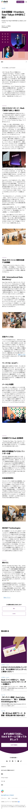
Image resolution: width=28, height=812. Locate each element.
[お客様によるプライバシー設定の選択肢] (11, 801)
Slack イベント (7, 597)
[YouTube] (18, 761)
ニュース (3, 8)
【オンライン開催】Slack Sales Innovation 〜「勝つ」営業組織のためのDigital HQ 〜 (13, 699)
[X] (15, 761)
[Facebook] (12, 761)
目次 (2, 61)
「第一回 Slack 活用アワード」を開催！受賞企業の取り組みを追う (13, 714)
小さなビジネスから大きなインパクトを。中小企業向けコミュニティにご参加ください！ (14, 669)
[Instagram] (9, 761)
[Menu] (26, 2)
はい (14, 608)
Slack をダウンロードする (7, 795)
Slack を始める (20, 2)
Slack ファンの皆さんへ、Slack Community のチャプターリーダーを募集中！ (13, 682)
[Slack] (4, 2)
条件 (9, 798)
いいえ (14, 613)
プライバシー (4, 798)
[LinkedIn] (7, 761)
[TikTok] (21, 761)
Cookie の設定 (14, 798)
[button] (14, 757)
